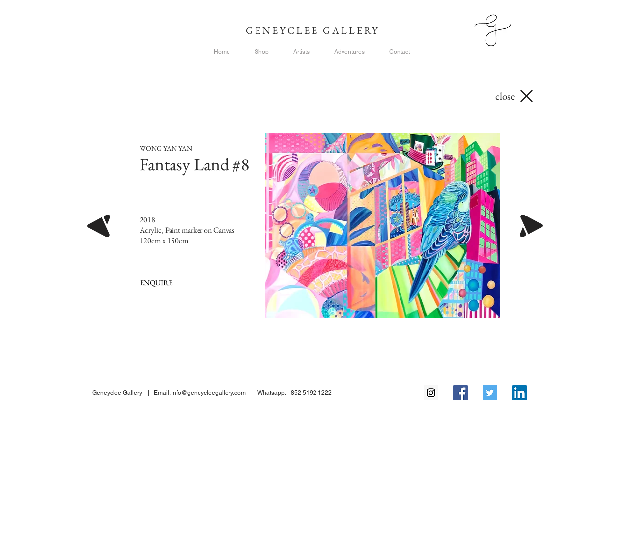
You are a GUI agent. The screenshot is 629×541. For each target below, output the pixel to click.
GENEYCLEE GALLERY (315, 30)
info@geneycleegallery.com (209, 392)
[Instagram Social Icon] (431, 392)
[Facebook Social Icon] (460, 392)
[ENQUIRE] (156, 282)
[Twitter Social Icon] (490, 392)
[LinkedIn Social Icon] (519, 392)
